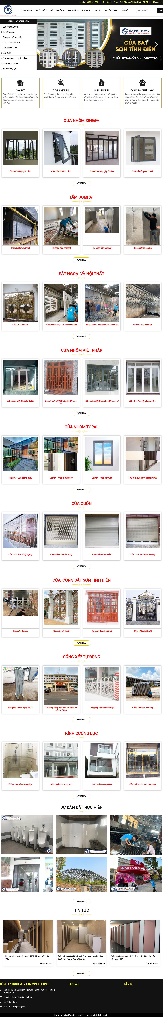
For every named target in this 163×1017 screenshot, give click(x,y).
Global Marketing (102, 1015)
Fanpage (74, 984)
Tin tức (97, 10)
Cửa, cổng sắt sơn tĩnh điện (14, 58)
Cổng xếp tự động (10, 63)
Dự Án (85, 10)
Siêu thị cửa (56, 10)
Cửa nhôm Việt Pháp (11, 42)
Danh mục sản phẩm (18, 21)
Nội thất (72, 10)
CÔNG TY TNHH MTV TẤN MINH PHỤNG (24, 984)
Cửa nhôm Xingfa (9, 27)
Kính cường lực (8, 68)
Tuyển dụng (111, 10)
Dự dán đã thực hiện (81, 807)
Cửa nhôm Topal (9, 47)
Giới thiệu (41, 10)
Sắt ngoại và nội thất (11, 37)
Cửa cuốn (6, 53)
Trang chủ (27, 10)
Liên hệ (124, 10)
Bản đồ (128, 984)
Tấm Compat (7, 32)
